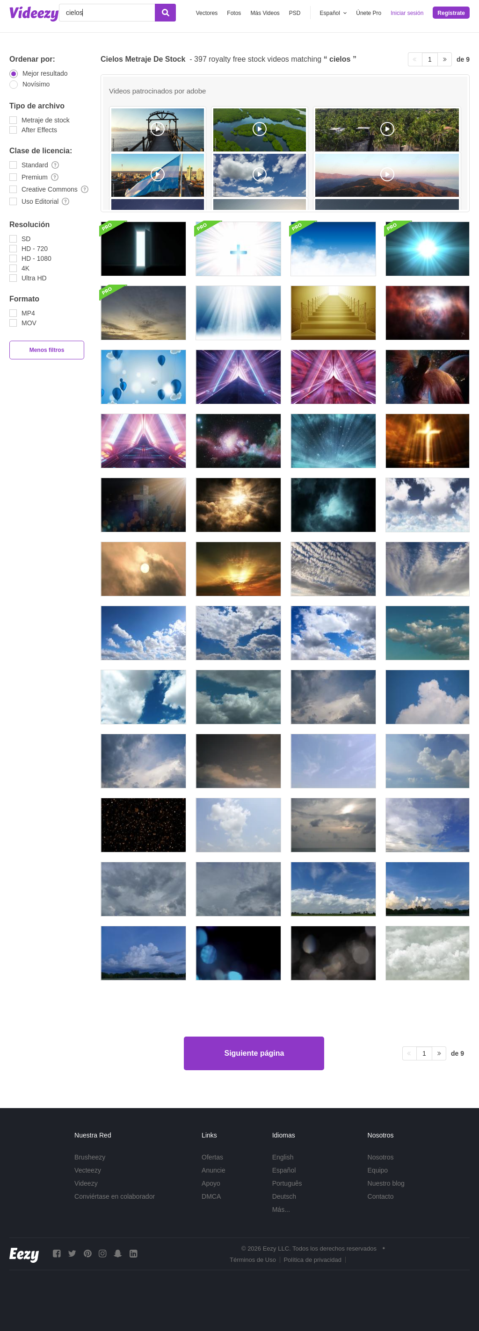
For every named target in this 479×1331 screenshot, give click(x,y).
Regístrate (451, 13)
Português (287, 1183)
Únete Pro (368, 13)
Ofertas (212, 1157)
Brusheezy (89, 1157)
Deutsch (284, 1196)
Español (284, 1170)
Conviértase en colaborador (114, 1196)
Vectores (207, 13)
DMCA (211, 1196)
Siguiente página (254, 1053)
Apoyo (211, 1183)
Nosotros (381, 1157)
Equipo (378, 1170)
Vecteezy (87, 1170)
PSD (295, 13)
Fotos (234, 13)
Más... (281, 1209)
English (283, 1157)
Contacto (381, 1196)
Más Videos (264, 13)
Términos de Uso (253, 1259)
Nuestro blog (386, 1183)
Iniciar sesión (407, 13)
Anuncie (213, 1170)
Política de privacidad (312, 1259)
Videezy (86, 1183)
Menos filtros (47, 350)
